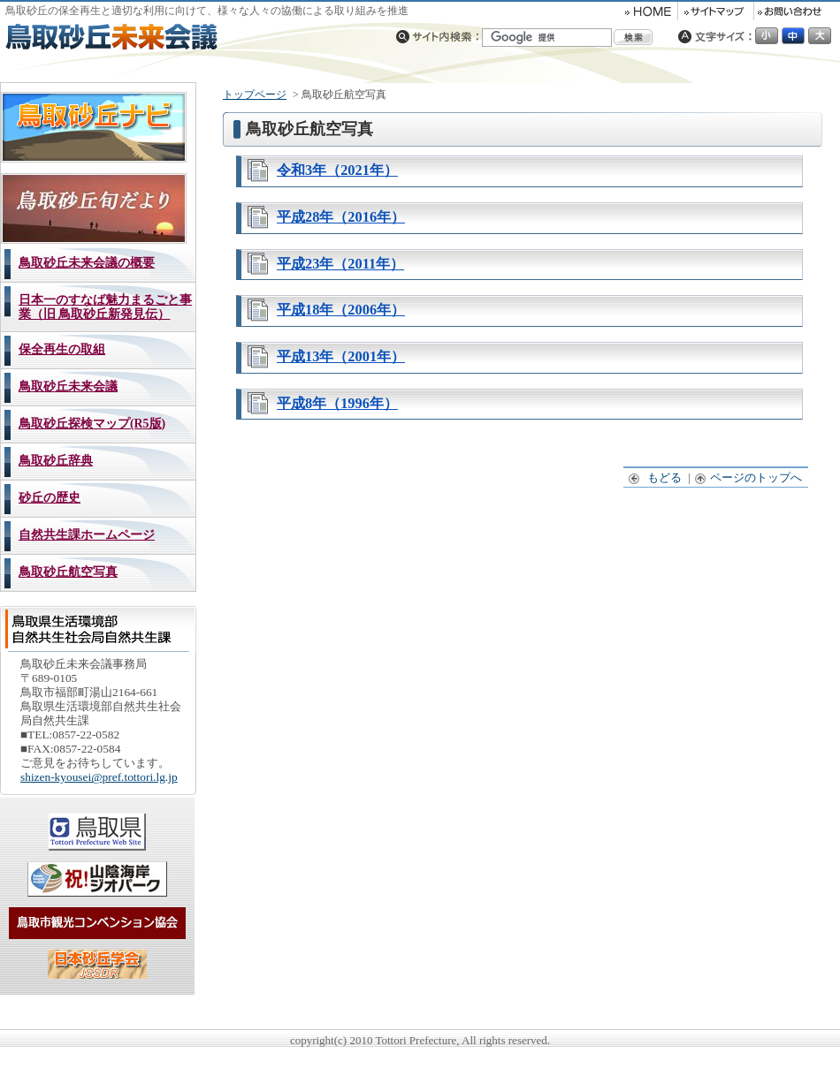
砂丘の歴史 (49, 497)
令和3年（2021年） (337, 170)
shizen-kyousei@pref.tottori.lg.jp (99, 777)
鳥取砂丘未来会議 (68, 386)
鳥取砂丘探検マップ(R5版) (92, 423)
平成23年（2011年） (340, 263)
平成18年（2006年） (341, 309)
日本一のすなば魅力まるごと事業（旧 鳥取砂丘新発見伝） (105, 307)
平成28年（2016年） (341, 216)
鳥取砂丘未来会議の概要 (87, 262)
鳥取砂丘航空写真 (68, 572)
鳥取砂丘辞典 (56, 460)
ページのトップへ (749, 477)
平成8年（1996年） (337, 403)
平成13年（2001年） (341, 356)
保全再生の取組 (62, 349)
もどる (655, 477)
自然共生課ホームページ (87, 535)
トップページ (254, 94)
